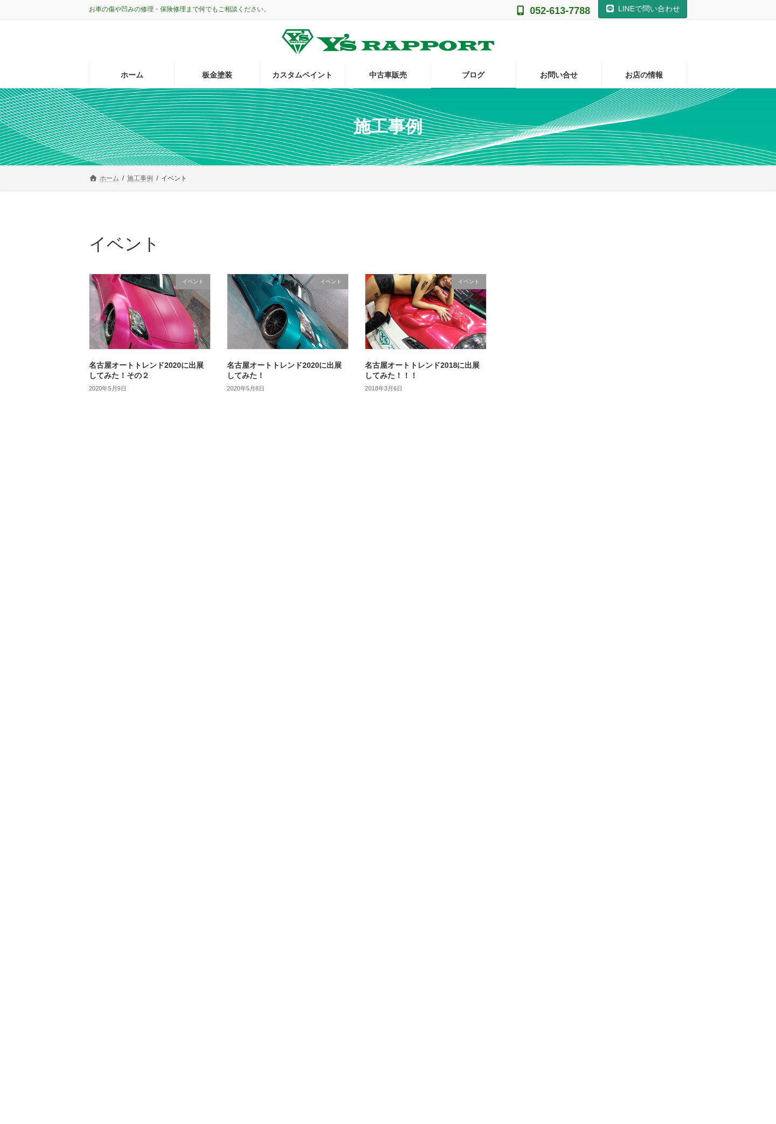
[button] (183, 945)
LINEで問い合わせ (642, 8)
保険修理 (544, 666)
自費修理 (544, 710)
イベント (544, 513)
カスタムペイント (559, 535)
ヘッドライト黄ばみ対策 (570, 601)
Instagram (388, 809)
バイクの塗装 (551, 579)
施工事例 (544, 688)
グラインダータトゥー (566, 557)
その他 (540, 447)
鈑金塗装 (544, 732)
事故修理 (544, 644)
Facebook (593, 809)
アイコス (544, 491)
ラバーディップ (555, 622)
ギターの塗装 (558, 469)
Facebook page (593, 851)
